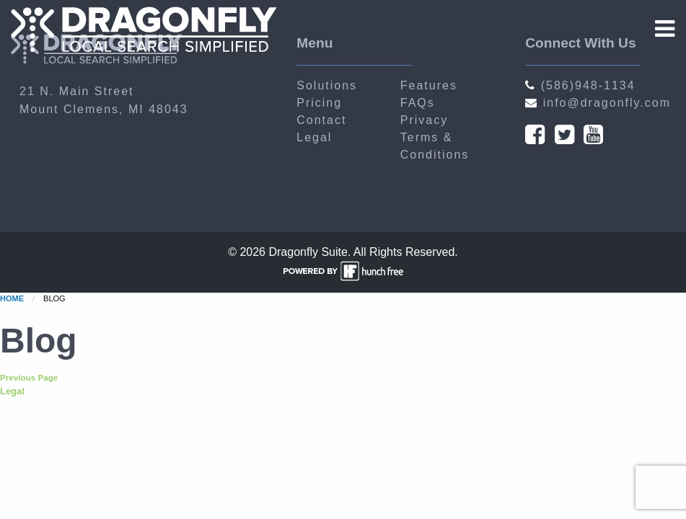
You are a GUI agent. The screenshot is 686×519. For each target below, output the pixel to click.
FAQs (417, 103)
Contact (321, 120)
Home (12, 298)
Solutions (326, 85)
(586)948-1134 (580, 85)
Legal (314, 137)
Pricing (319, 103)
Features (428, 85)
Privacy (424, 120)
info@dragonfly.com (598, 103)
